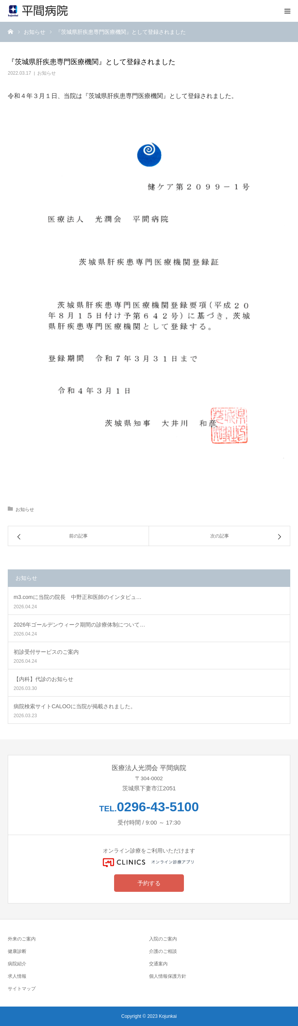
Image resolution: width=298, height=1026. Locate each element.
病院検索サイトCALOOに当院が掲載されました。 (75, 706)
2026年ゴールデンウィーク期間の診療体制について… (79, 625)
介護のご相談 (163, 951)
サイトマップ (22, 988)
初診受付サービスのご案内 (46, 652)
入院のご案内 (163, 938)
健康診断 (17, 951)
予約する (149, 883)
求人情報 (17, 976)
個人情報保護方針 (167, 976)
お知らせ (46, 73)
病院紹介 (17, 963)
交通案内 (158, 963)
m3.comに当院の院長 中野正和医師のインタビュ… (78, 597)
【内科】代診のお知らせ (43, 679)
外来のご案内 (22, 938)
